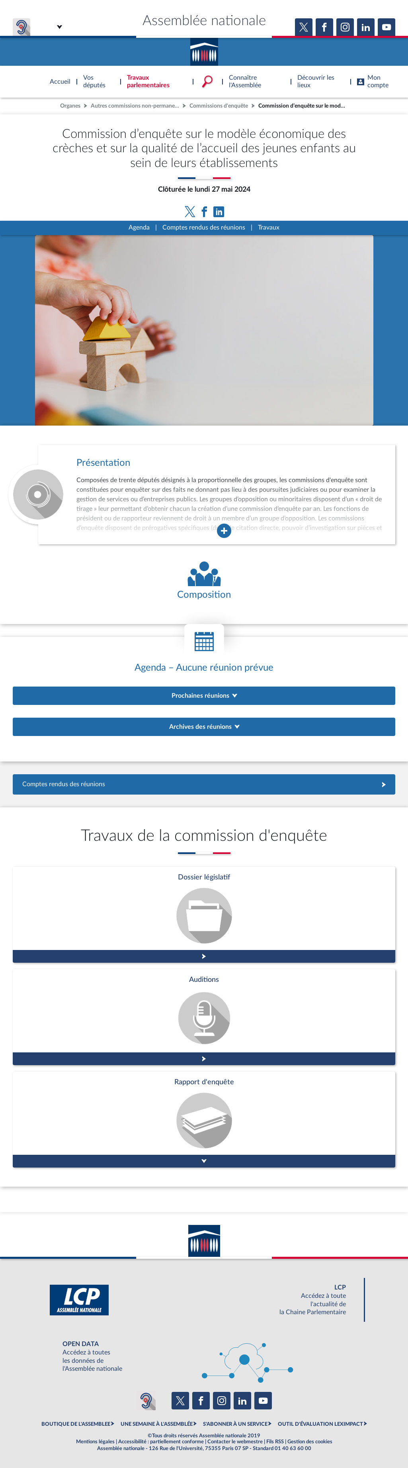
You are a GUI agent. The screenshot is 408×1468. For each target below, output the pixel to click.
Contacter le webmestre (235, 1441)
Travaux (268, 227)
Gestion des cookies (309, 1441)
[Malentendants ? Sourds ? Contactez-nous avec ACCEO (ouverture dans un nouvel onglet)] (146, 1400)
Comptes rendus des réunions (203, 227)
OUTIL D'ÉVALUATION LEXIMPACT (320, 1424)
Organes (70, 106)
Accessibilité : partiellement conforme (161, 1441)
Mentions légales (95, 1441)
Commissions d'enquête (218, 106)
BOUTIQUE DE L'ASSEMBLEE (75, 1424)
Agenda (139, 227)
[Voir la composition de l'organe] (204, 581)
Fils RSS (275, 1441)
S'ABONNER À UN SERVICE (235, 1424)
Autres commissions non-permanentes (136, 106)
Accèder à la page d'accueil (204, 49)
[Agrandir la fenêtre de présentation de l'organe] (224, 531)
